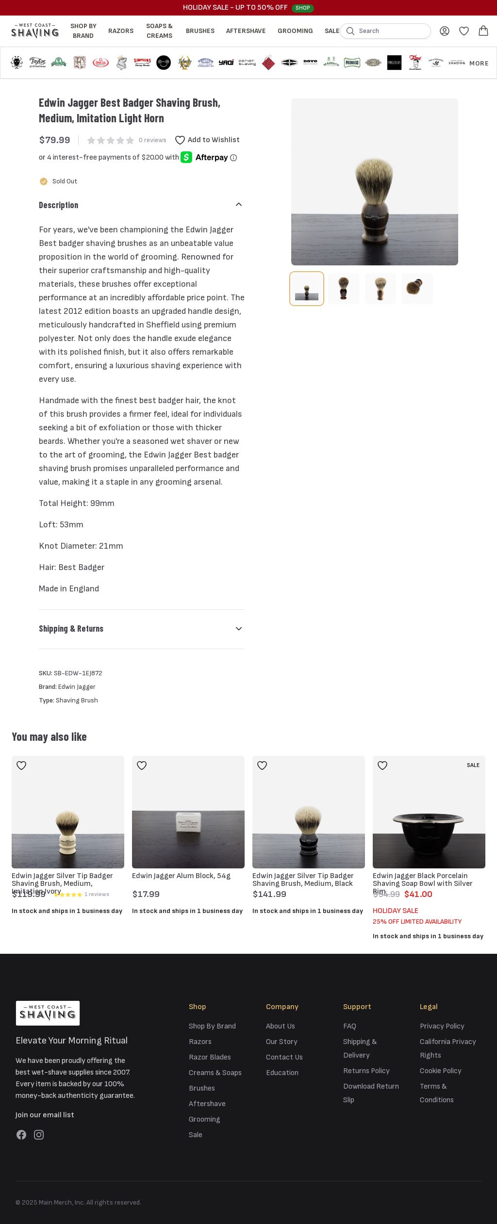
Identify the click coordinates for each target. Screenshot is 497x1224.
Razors (120, 31)
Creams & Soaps (215, 1072)
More (478, 63)
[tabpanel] (374, 181)
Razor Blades (210, 1057)
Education (282, 1072)
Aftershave (246, 31)
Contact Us (284, 1057)
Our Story (282, 1041)
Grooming (295, 31)
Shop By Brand (83, 31)
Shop (303, 8)
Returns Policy (366, 1071)
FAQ (349, 1026)
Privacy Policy (442, 1026)
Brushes (200, 31)
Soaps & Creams (159, 31)
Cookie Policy (441, 1071)
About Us (280, 1026)
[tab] (306, 288)
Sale (332, 31)
